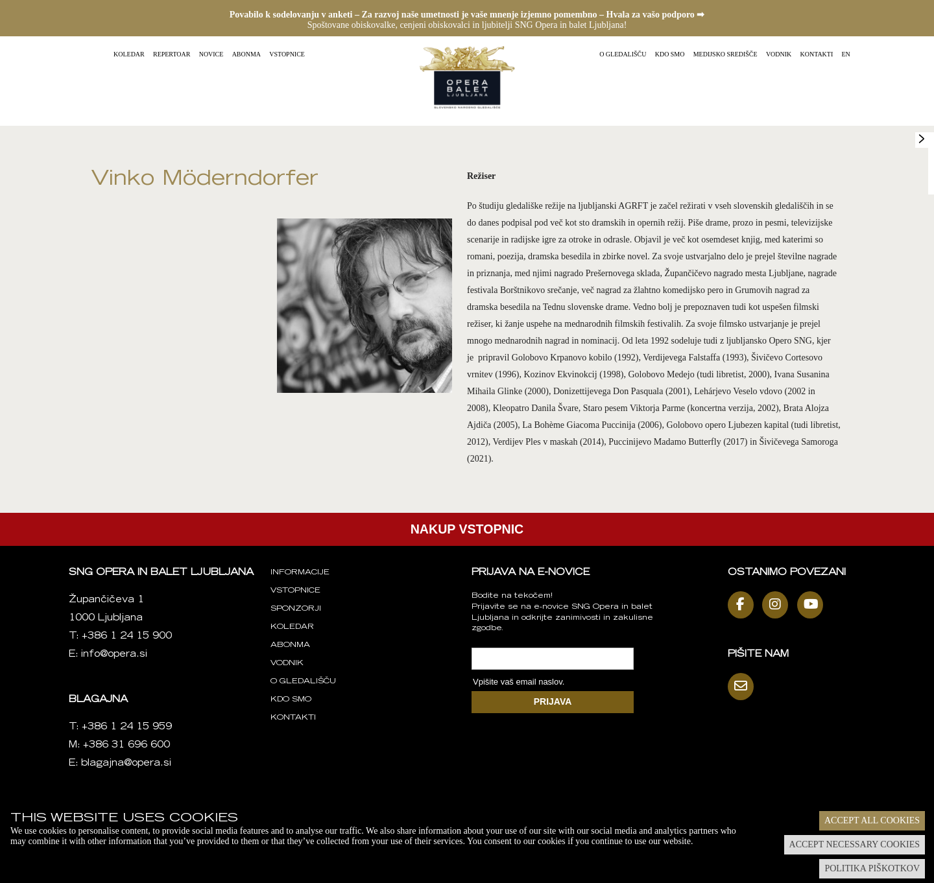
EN (846, 54)
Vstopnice (287, 54)
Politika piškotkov (872, 868)
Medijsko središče (725, 54)
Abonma (246, 54)
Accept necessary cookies (854, 844)
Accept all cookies (872, 820)
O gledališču (622, 54)
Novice (211, 54)
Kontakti (816, 54)
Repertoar (171, 54)
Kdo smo (670, 54)
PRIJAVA (553, 701)
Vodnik (778, 54)
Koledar (129, 54)
